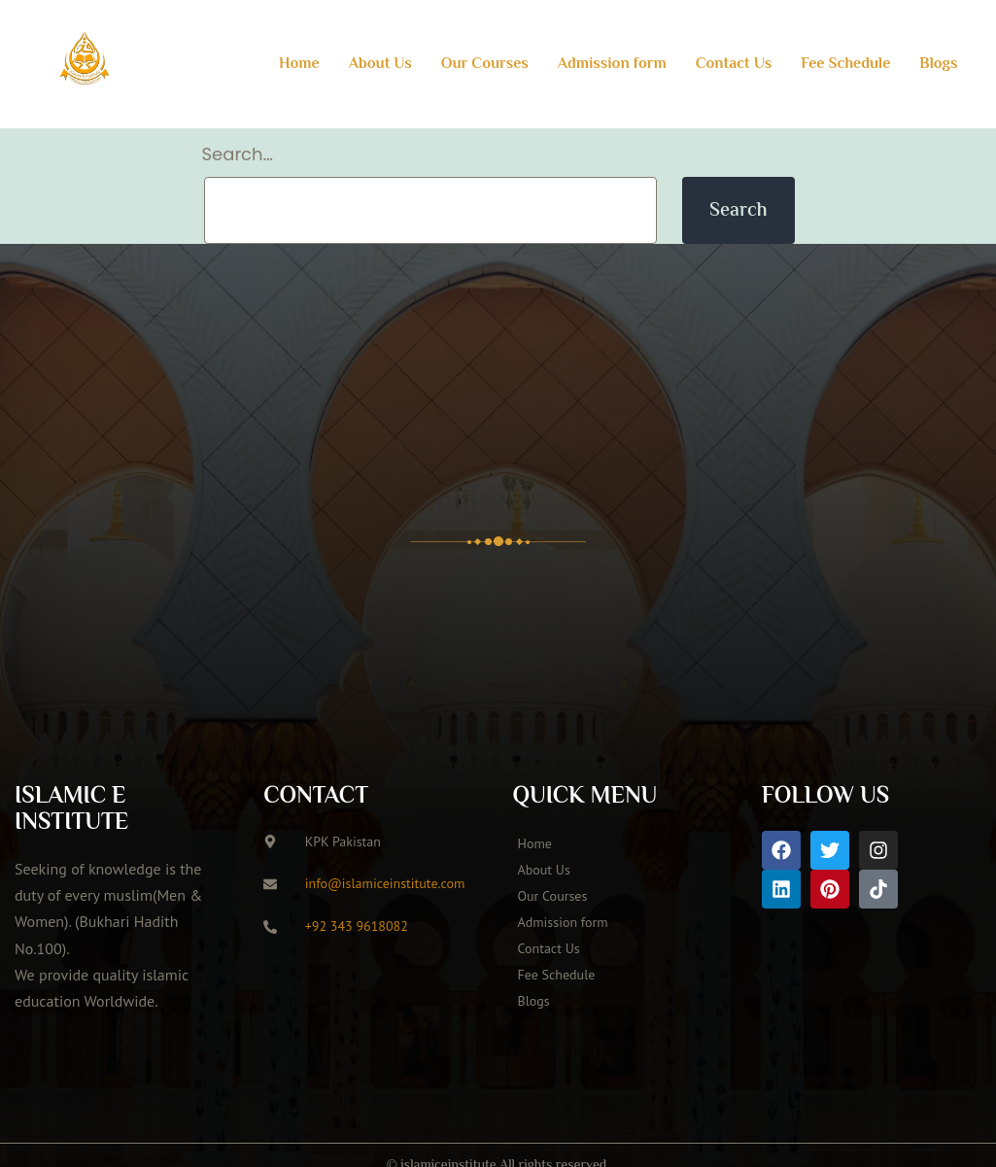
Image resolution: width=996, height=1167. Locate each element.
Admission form (612, 64)
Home (299, 64)
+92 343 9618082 (356, 926)
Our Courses (485, 64)
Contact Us (734, 64)
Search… (238, 154)
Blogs (938, 64)
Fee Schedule (845, 64)
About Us (380, 64)
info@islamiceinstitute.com (385, 883)
